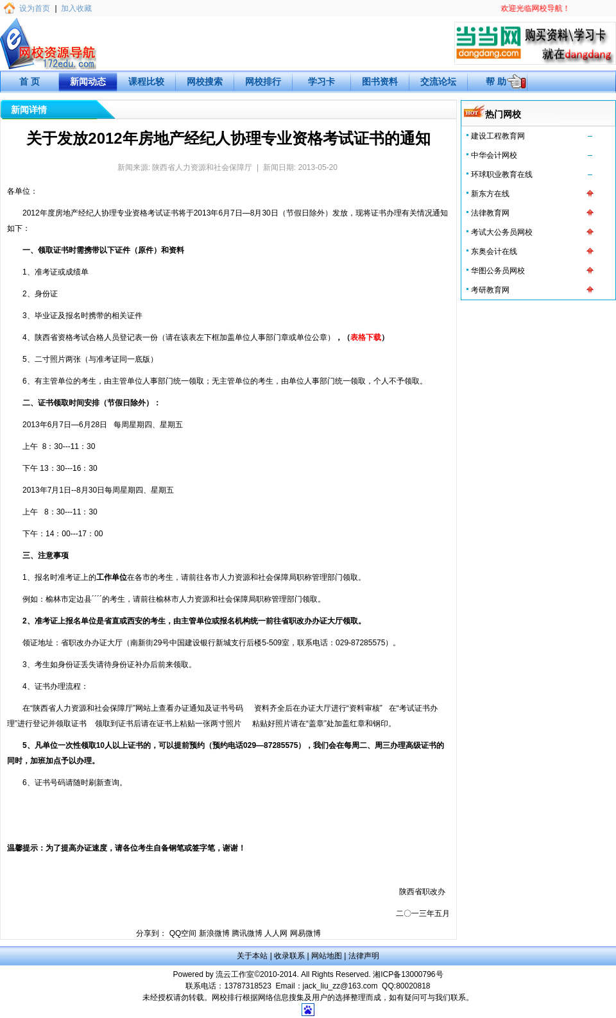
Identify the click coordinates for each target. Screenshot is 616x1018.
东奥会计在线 (494, 251)
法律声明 (363, 955)
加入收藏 (76, 8)
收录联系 (289, 955)
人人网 (275, 933)
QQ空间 (183, 933)
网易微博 (305, 933)
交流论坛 (438, 81)
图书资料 (380, 81)
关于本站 (252, 955)
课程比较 (146, 81)
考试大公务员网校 (502, 232)
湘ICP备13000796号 (408, 974)
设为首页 (34, 8)
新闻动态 (88, 81)
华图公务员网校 (498, 270)
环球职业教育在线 (502, 174)
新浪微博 (214, 933)
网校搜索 (205, 81)
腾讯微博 (247, 933)
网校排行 (263, 81)
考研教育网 (490, 289)
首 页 (29, 81)
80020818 (413, 985)
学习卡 (321, 81)
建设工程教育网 (498, 135)
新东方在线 (490, 193)
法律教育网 (490, 212)
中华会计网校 (494, 155)
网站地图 (326, 955)
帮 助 (496, 81)
